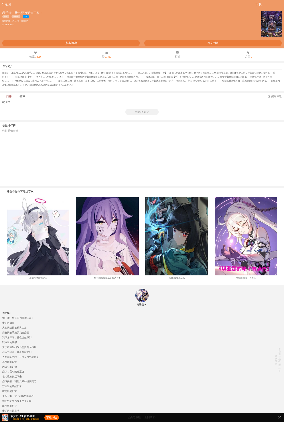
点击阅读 (71, 43)
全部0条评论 (142, 111)
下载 (258, 4)
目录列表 (213, 43)
